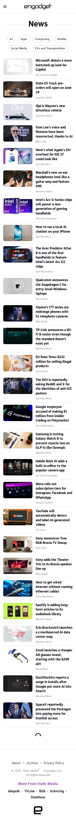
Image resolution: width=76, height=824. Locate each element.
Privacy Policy (54, 763)
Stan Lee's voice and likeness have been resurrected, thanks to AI (54, 132)
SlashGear (38, 797)
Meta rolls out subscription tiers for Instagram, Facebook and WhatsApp (54, 490)
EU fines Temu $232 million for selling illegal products (53, 361)
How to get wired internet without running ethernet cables (54, 587)
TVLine (29, 791)
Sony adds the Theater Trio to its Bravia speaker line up (54, 564)
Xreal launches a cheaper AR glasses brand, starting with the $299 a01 (54, 657)
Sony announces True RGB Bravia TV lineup (51, 540)
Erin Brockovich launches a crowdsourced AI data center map (54, 632)
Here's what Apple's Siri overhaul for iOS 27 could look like (53, 154)
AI (11, 39)
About (16, 763)
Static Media (30, 770)
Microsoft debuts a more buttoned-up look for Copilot (54, 65)
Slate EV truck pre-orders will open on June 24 (54, 88)
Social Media (19, 48)
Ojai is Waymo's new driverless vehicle (50, 108)
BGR (42, 791)
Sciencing (57, 791)
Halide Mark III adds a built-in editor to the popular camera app (51, 466)
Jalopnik (14, 791)
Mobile (61, 39)
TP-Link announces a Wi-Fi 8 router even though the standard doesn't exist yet (54, 336)
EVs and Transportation (50, 48)
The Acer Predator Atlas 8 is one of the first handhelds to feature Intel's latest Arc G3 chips (53, 257)
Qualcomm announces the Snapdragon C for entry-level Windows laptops (52, 287)
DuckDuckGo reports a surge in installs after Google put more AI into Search (53, 684)
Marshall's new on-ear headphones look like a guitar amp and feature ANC (52, 179)
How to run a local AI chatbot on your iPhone (53, 229)
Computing (42, 39)
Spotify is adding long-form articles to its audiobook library (52, 609)
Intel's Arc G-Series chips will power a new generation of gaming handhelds (54, 206)
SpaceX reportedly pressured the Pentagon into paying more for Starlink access (53, 711)
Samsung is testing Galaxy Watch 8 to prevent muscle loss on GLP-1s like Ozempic (53, 441)
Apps (24, 39)
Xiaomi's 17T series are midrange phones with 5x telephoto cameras (52, 312)
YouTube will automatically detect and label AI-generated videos (53, 518)
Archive (32, 763)
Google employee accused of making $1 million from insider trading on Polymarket (52, 413)
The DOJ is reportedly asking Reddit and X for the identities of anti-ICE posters (54, 386)
